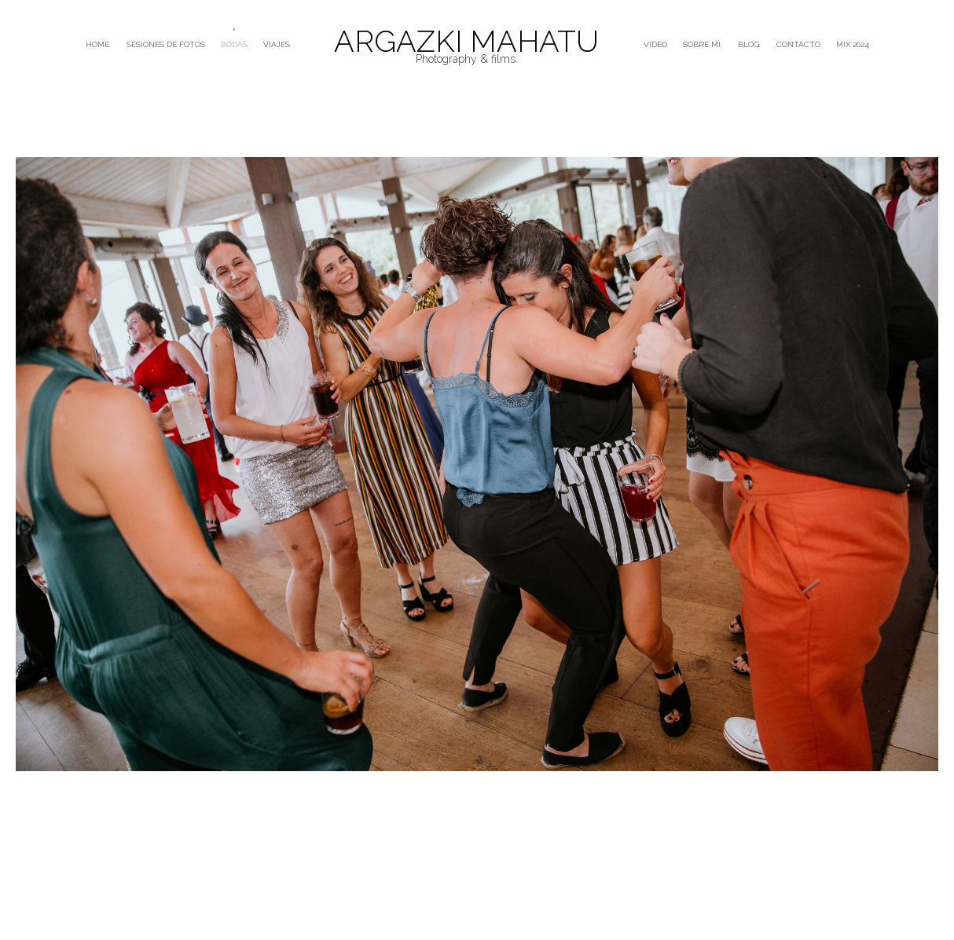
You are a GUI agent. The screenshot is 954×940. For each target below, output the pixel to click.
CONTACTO (798, 44)
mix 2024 (852, 44)
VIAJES (276, 44)
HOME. (98, 44)
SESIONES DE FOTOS (166, 44)
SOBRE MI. (702, 44)
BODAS (234, 44)
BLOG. (749, 44)
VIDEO (655, 44)
